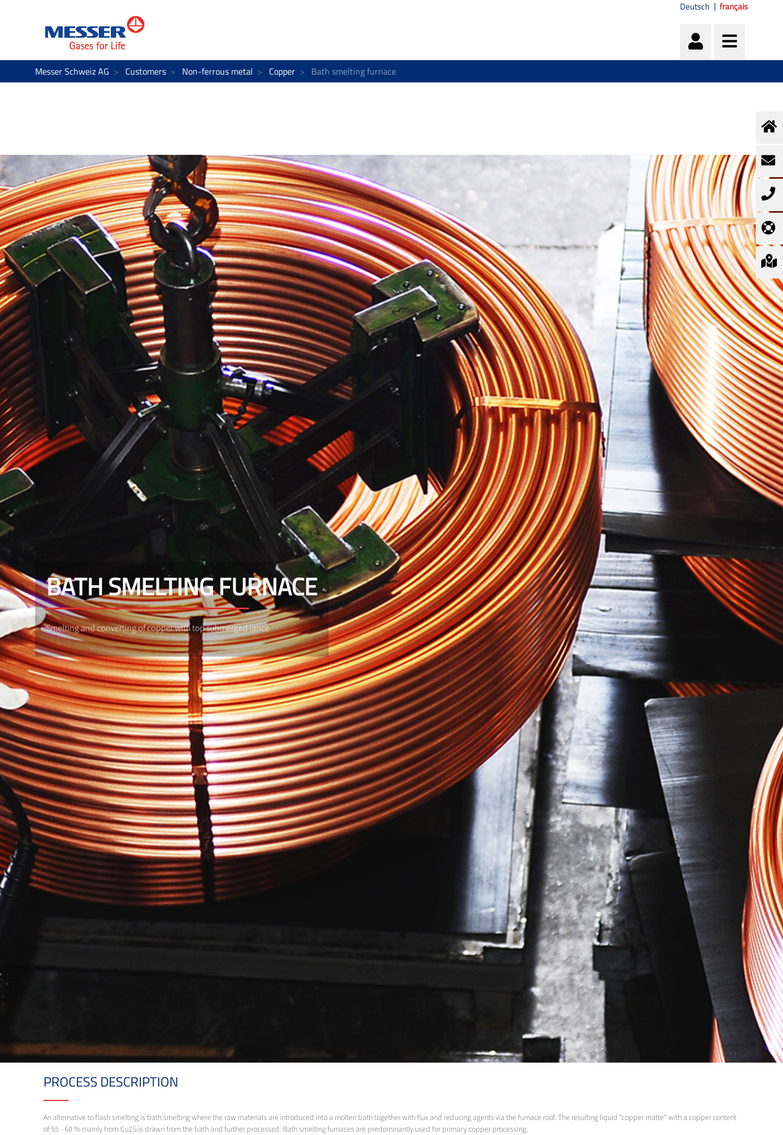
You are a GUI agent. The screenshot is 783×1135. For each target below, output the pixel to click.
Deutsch (694, 7)
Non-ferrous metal (217, 71)
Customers (145, 71)
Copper (282, 71)
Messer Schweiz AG (72, 71)
